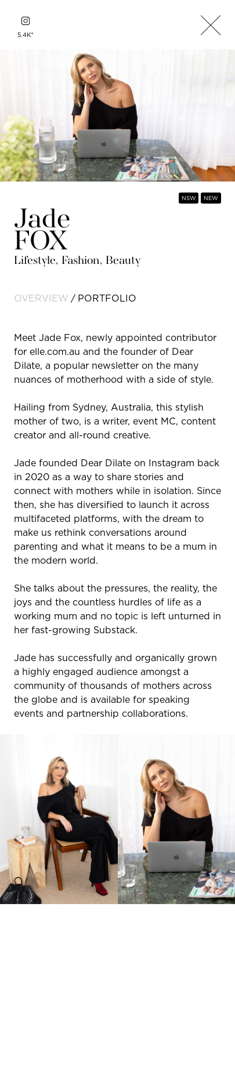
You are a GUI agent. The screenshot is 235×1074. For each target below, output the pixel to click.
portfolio (107, 298)
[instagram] (25, 21)
